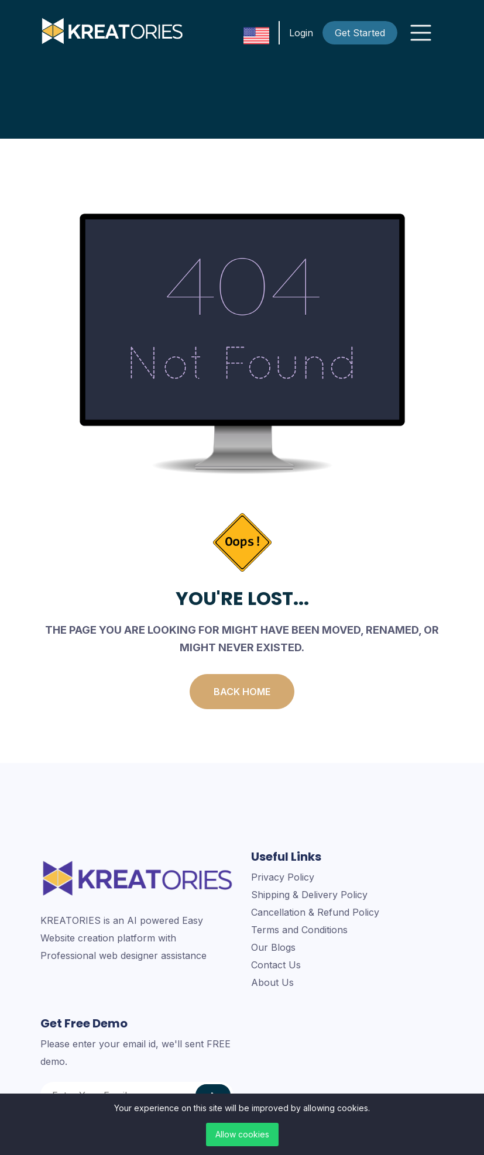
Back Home (242, 691)
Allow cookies (242, 1134)
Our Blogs (273, 947)
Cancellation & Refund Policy (315, 912)
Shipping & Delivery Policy (309, 894)
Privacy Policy (282, 877)
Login (301, 33)
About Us (272, 982)
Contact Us (276, 965)
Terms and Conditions (299, 930)
